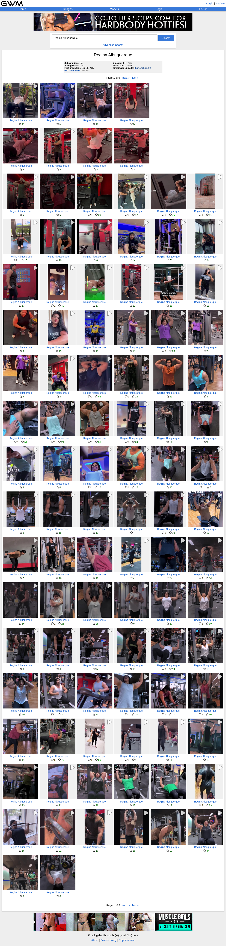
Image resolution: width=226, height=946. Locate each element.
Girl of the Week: (72, 70)
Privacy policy (108, 940)
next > (126, 77)
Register (220, 3)
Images (68, 9)
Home (22, 9)
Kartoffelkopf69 (143, 68)
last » (135, 77)
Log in (209, 3)
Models (114, 9)
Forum (203, 9)
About (94, 940)
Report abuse (127, 940)
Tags (159, 9)
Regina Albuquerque (21, 120)
